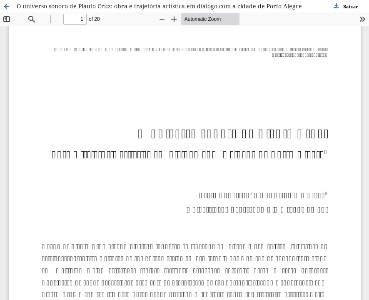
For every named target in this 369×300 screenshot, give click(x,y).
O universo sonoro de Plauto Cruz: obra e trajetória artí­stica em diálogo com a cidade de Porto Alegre (159, 6)
